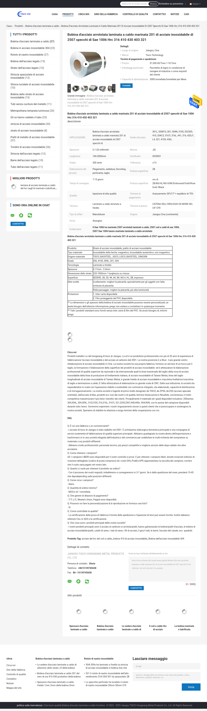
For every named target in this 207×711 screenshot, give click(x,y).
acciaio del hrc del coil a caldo (97, 538)
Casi (186, 14)
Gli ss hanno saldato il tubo (26, 117)
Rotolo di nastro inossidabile (27, 54)
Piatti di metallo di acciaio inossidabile (32, 137)
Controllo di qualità (135, 14)
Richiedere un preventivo (171, 3)
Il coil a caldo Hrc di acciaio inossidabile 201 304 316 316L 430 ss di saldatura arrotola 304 (158, 628)
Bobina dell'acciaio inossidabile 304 (166, 538)
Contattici (159, 14)
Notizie (175, 14)
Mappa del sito (14, 688)
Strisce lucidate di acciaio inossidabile (32, 84)
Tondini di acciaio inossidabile (28, 147)
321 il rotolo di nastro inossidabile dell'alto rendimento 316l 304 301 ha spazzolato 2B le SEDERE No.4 (107, 675)
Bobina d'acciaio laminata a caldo (42, 26)
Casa (55, 14)
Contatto (126, 85)
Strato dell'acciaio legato (25, 67)
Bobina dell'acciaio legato (25, 61)
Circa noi (83, 14)
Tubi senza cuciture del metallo (28, 104)
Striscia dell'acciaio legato (25, 153)
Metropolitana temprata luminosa (30, 110)
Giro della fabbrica (106, 14)
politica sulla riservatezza (29, 705)
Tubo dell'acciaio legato (24, 166)
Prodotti (68, 14)
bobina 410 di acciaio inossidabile (130, 538)
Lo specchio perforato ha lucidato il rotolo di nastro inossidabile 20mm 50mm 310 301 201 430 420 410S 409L (107, 684)
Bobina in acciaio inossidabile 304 (30, 48)
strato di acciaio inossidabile (27, 130)
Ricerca (153, 4)
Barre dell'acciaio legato (24, 160)
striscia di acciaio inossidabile (28, 123)
